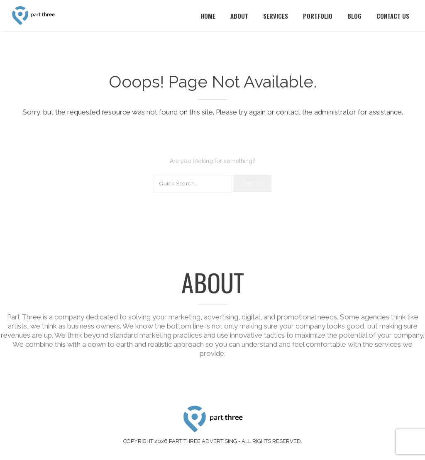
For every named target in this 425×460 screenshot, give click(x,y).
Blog (354, 15)
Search (252, 183)
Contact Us (392, 15)
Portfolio (317, 15)
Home (207, 15)
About (239, 15)
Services (275, 15)
